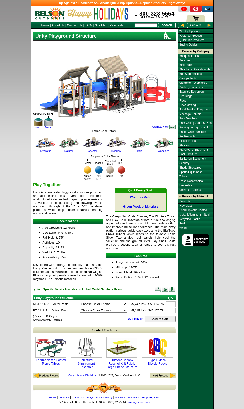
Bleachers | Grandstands (194, 69)
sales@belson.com (139, 402)
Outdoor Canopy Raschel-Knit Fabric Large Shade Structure (121, 353)
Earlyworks (45, 149)
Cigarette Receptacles (193, 82)
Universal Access (190, 190)
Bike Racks (186, 65)
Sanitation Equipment (192, 158)
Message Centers (190, 114)
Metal (48, 123)
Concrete (185, 201)
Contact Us (74, 25)
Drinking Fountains (191, 87)
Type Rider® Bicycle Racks (157, 351)
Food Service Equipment (194, 109)
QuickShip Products (191, 40)
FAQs (88, 25)
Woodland (164, 149)
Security (184, 163)
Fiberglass (185, 205)
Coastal (92, 149)
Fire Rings (185, 96)
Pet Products (187, 136)
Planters (184, 145)
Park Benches (188, 118)
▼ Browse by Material (193, 196)
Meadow (116, 149)
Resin (183, 223)
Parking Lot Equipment (193, 127)
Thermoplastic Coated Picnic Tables (50, 351)
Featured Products (191, 35)
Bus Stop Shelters (190, 73)
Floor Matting (187, 105)
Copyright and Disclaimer (82, 375)
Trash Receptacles (191, 181)
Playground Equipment (193, 149)
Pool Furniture (188, 154)
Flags (182, 100)
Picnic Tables (187, 140)
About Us (58, 25)
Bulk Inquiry (135, 318)
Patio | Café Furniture (192, 132)
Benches (184, 60)
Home (45, 25)
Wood (38, 123)
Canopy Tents (187, 78)
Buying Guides (188, 44)
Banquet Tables (189, 56)
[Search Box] (146, 25)
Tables (183, 176)
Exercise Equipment (191, 91)
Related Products (104, 330)
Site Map (101, 25)
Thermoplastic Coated (193, 210)
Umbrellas (185, 185)
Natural (68, 149)
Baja (140, 149)
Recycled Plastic (189, 219)
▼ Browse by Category (194, 51)
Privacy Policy (104, 397)
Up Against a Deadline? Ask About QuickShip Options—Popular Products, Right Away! (122, 3)
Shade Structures (190, 167)
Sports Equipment (190, 172)
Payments (116, 25)
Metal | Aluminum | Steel (194, 214)
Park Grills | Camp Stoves (195, 123)
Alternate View (164, 126)
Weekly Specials (189, 31)
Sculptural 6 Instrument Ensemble (86, 353)
